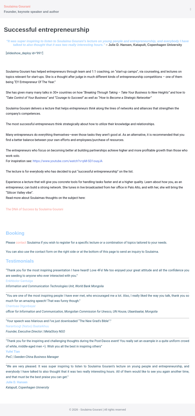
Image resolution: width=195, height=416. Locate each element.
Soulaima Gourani (17, 6)
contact (21, 242)
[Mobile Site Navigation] (190, 9)
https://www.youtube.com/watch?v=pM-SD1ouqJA (67, 161)
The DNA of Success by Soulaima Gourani (34, 209)
